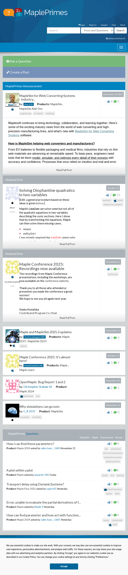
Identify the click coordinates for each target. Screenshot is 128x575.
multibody (36, 417)
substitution (117, 520)
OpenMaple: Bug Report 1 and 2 (42, 382)
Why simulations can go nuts (39, 406)
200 (40, 365)
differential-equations (112, 453)
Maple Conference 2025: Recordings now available (41, 266)
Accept (64, 566)
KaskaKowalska (31, 365)
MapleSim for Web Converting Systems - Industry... (47, 97)
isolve (118, 200)
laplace (109, 493)
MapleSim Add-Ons (31, 108)
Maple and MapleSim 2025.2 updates (45, 332)
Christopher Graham (35, 386)
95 (31, 104)
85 (54, 488)
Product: (61, 386)
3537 (32, 411)
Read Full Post (64, 170)
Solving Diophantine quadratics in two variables (47, 192)
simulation (38, 113)
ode (106, 449)
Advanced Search (115, 38)
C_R (25, 411)
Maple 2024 (26, 391)
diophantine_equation (113, 204)
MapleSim (56, 104)
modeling (50, 113)
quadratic (107, 200)
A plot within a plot (19, 470)
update (23, 346)
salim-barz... (47, 448)
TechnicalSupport (32, 337)
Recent (118, 437)
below (39, 203)
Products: (43, 104)
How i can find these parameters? (30, 444)
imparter (39, 474)
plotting (120, 475)
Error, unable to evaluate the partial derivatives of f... (43, 502)
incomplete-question (113, 457)
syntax (105, 475)
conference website (57, 280)
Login (81, 25)
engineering (25, 113)
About (122, 25)
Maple (63, 365)
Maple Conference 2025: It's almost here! (44, 359)
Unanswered (106, 437)
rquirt (50, 488)
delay (117, 493)
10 (50, 386)
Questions (32, 433)
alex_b (27, 104)
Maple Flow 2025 (26, 488)
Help (114, 25)
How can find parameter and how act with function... (43, 515)
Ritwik (37, 506)
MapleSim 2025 (37, 341)
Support (104, 25)
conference (113, 274)
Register (93, 25)
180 (46, 474)
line (112, 475)
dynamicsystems (113, 489)
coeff (113, 524)
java (37, 396)
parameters (116, 449)
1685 (57, 448)
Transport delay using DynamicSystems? (35, 484)
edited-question (113, 461)
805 (43, 337)
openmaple (26, 396)
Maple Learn (26, 369)
